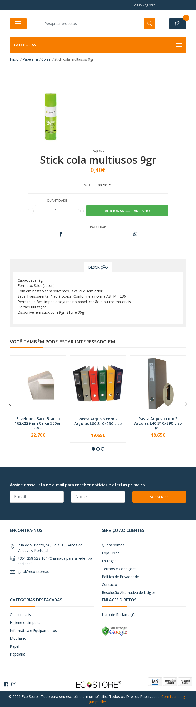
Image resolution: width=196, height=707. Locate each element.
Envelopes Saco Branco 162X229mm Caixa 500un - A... (38, 423)
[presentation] (10, 403)
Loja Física (110, 553)
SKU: (87, 185)
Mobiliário (18, 638)
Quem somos (113, 545)
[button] (93, 449)
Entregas (109, 560)
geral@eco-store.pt (33, 571)
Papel (14, 646)
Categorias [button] (98, 45)
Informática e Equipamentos (33, 630)
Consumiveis (20, 614)
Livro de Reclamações (120, 614)
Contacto (109, 584)
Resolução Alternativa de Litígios (129, 592)
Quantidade (57, 200)
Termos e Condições (119, 568)
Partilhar (98, 227)
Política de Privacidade (120, 576)
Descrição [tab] (98, 267)
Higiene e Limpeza (25, 622)
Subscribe (159, 496)
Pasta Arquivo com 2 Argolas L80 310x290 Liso (98, 421)
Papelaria (17, 654)
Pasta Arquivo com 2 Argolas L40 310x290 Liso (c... (158, 423)
